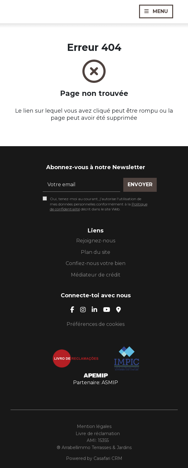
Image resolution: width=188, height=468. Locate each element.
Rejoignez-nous (95, 241)
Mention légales (94, 426)
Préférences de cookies (96, 324)
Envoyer (140, 184)
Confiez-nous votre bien (95, 263)
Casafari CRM (108, 458)
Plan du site (95, 252)
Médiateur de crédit (95, 275)
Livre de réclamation (98, 433)
